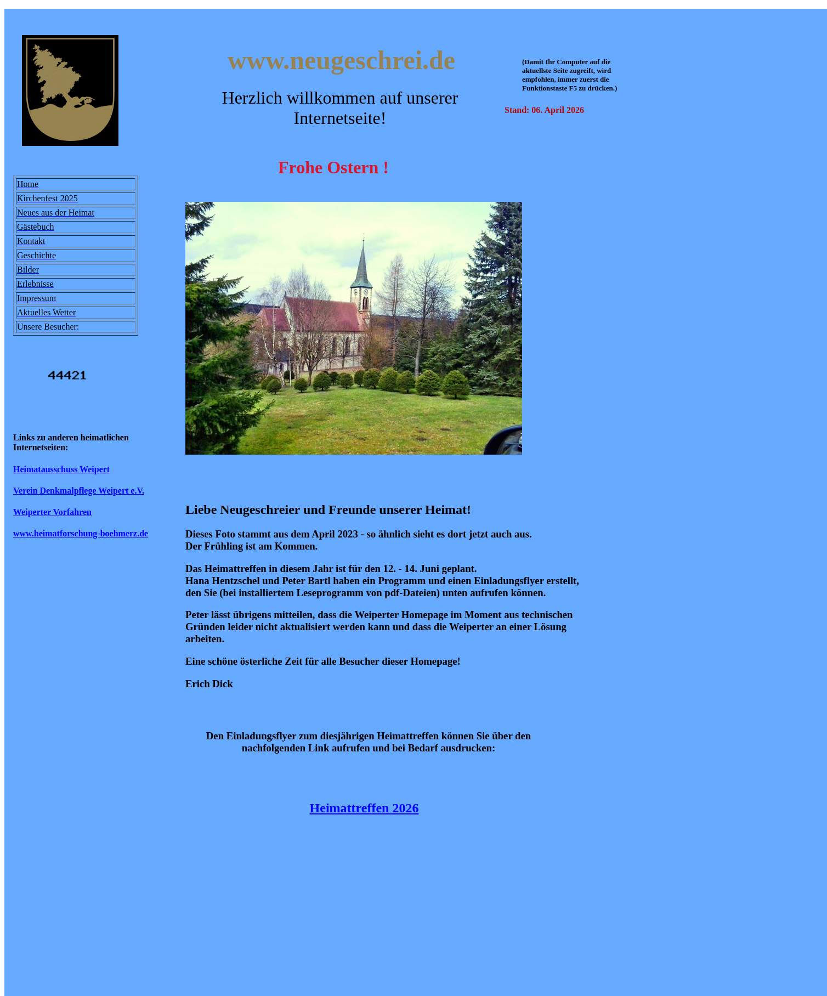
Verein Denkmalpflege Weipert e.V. (78, 490)
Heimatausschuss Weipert (61, 469)
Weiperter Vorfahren (52, 512)
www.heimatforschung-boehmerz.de (80, 533)
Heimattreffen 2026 (364, 808)
